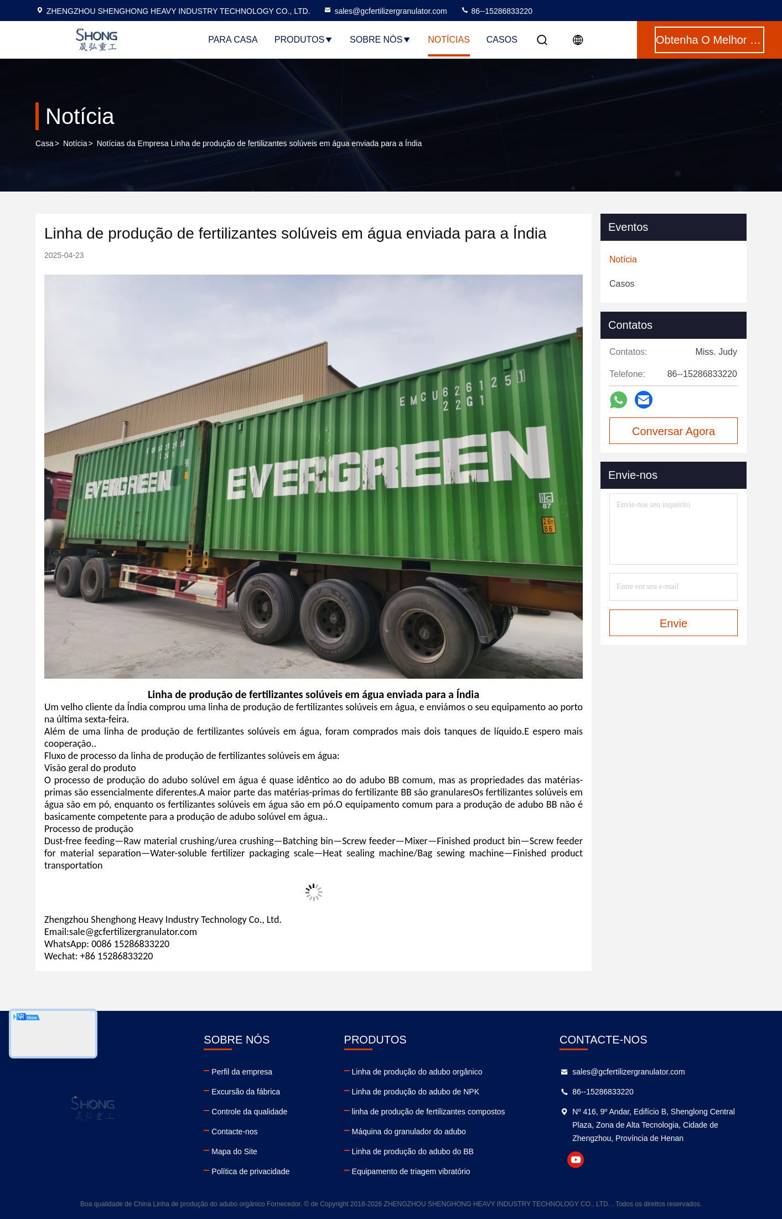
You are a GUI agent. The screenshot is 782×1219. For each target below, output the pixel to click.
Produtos (304, 39)
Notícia (75, 143)
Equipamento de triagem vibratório (411, 1171)
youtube (575, 1159)
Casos (501, 39)
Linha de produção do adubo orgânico (417, 1071)
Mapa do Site (234, 1151)
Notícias (449, 39)
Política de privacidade (250, 1171)
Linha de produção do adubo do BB (413, 1151)
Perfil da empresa (241, 1071)
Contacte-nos (234, 1131)
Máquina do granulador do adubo (409, 1131)
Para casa (233, 39)
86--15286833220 (496, 11)
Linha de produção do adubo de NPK (415, 1091)
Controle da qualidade (249, 1111)
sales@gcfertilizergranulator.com (385, 11)
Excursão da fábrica (245, 1091)
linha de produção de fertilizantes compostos (428, 1111)
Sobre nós (380, 39)
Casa (44, 143)
